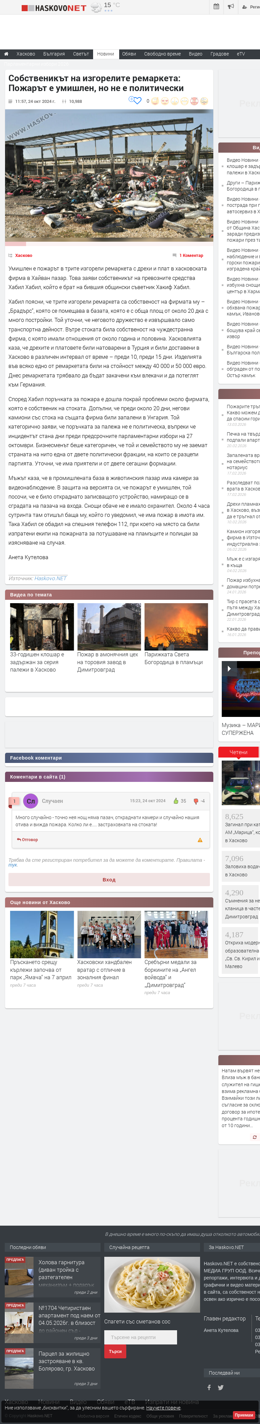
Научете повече (163, 1407)
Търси (115, 1351)
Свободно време (162, 53)
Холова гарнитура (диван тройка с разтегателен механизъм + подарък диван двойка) (66, 1322)
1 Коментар (191, 255)
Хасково (23, 255)
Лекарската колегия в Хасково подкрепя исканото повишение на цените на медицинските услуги (41, 977)
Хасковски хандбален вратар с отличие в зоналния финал (172, 969)
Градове (220, 53)
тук (12, 865)
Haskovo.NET (50, 578)
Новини (105, 53)
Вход (109, 879)
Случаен (52, 800)
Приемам (244, 1415)
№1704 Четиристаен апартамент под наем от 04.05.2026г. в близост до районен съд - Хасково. (70, 1368)
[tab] (238, 754)
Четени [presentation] (238, 751)
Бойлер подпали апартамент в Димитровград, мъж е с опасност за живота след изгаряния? (42, 669)
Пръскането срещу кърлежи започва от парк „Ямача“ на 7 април (107, 969)
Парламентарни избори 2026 (36, 64)
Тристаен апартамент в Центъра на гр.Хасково (68, 1265)
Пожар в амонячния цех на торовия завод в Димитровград (175, 662)
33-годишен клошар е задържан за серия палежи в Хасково (104, 662)
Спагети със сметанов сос (137, 1321)
